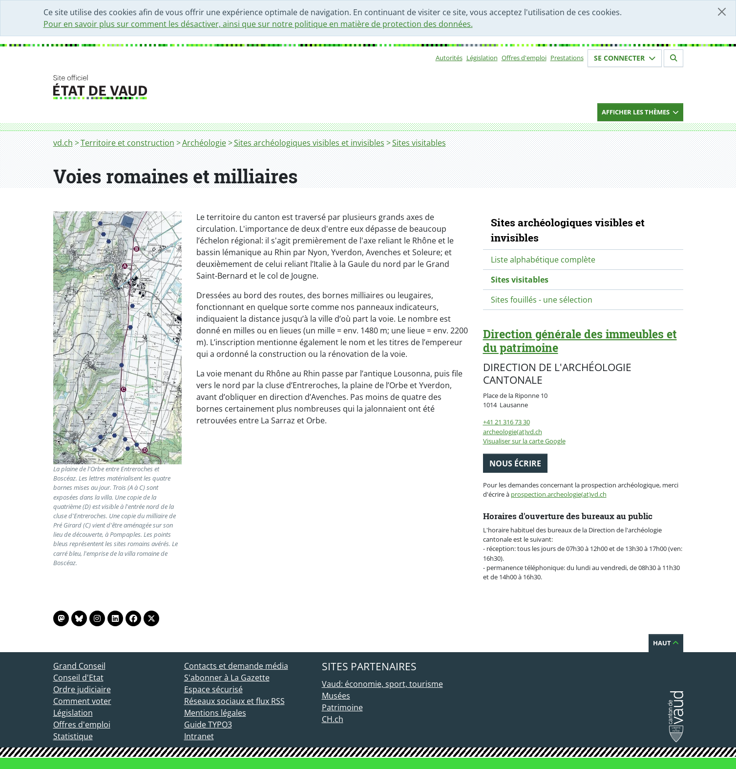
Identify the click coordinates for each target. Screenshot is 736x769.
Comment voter (82, 701)
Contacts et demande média (236, 665)
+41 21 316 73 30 (506, 421)
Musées (336, 695)
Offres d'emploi (524, 57)
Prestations (567, 57)
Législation (482, 57)
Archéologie (204, 142)
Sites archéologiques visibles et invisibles (309, 142)
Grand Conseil (79, 665)
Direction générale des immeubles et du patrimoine (580, 341)
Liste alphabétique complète (543, 259)
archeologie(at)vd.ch (512, 431)
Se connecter (624, 58)
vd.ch (63, 142)
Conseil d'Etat (78, 677)
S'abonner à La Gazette (227, 677)
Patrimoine (342, 707)
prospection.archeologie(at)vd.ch (559, 494)
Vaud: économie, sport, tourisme (382, 684)
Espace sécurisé (213, 689)
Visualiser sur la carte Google (524, 441)
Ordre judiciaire (82, 689)
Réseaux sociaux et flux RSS (234, 701)
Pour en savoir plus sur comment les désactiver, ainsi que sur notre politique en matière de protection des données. (258, 24)
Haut (666, 642)
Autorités (449, 57)
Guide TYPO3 (208, 724)
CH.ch (332, 719)
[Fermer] (722, 11)
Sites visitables (419, 142)
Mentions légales (215, 712)
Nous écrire (515, 463)
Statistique (73, 736)
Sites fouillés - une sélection (541, 299)
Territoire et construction (127, 142)
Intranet (199, 736)
